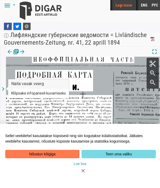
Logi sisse (124, 5)
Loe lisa (80, 164)
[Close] (80, 174)
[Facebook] (8, 26)
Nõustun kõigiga (42, 154)
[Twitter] (17, 26)
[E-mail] (27, 26)
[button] (9, 5)
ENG (144, 5)
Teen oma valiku (118, 154)
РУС (155, 5)
